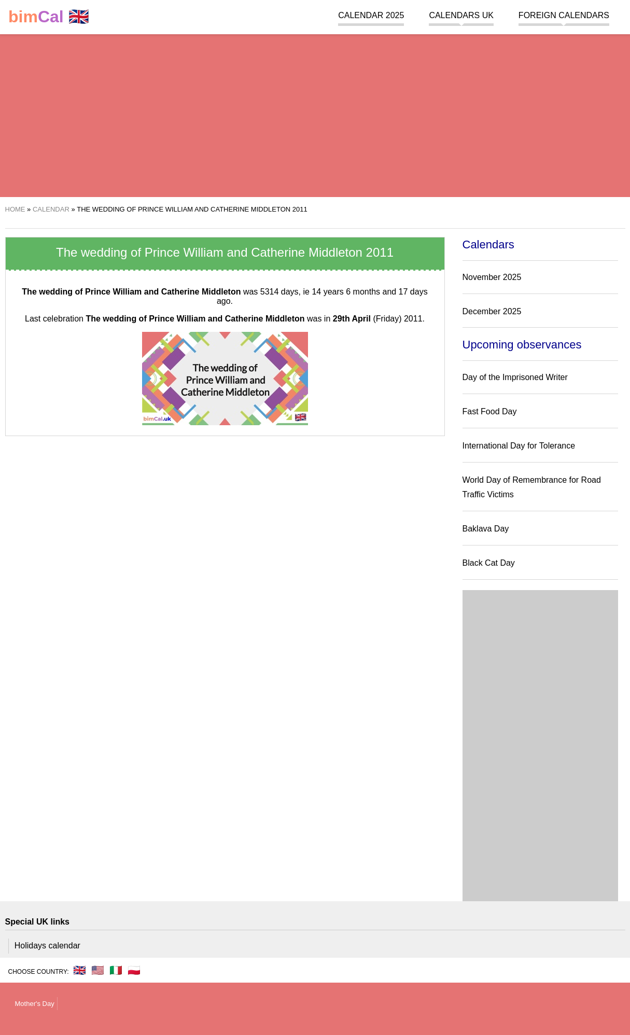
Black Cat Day (489, 562)
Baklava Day (486, 528)
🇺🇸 (97, 970)
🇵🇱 (134, 970)
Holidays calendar (47, 945)
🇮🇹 (115, 970)
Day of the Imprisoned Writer (515, 377)
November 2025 (492, 277)
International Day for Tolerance (519, 445)
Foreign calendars (564, 15)
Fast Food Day (490, 411)
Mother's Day (34, 1004)
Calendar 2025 (371, 15)
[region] (315, 114)
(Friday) (367, 318)
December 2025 (492, 311)
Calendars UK (461, 15)
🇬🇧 (48, 16)
